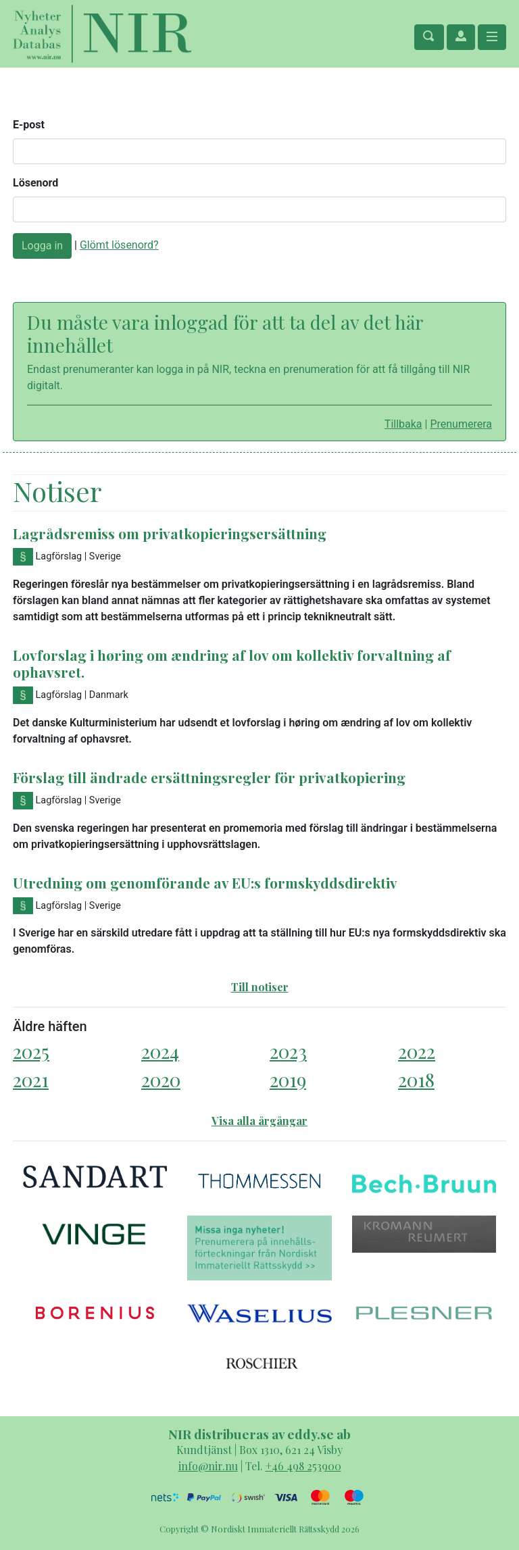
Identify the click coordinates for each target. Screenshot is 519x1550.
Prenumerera (461, 424)
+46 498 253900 (303, 1466)
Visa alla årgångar (259, 1121)
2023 (288, 1051)
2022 (416, 1051)
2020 (160, 1079)
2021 (31, 1079)
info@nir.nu (208, 1466)
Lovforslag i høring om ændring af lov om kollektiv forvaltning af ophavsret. (232, 663)
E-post (29, 124)
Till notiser (260, 987)
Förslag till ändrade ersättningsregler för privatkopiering (209, 777)
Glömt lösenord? (119, 245)
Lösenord (35, 182)
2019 (288, 1079)
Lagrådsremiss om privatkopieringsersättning (169, 533)
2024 (160, 1051)
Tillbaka (403, 424)
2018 (416, 1079)
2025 (31, 1051)
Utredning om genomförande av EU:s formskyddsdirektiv (205, 882)
